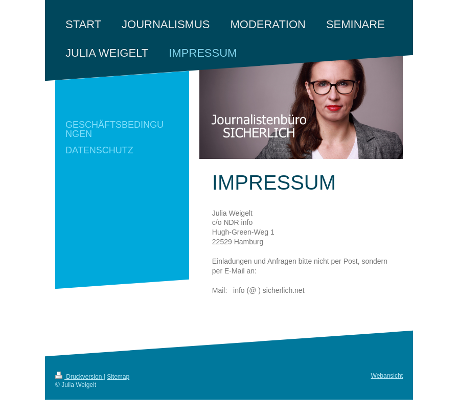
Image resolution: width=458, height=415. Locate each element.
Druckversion (79, 376)
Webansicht (387, 375)
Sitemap (118, 376)
